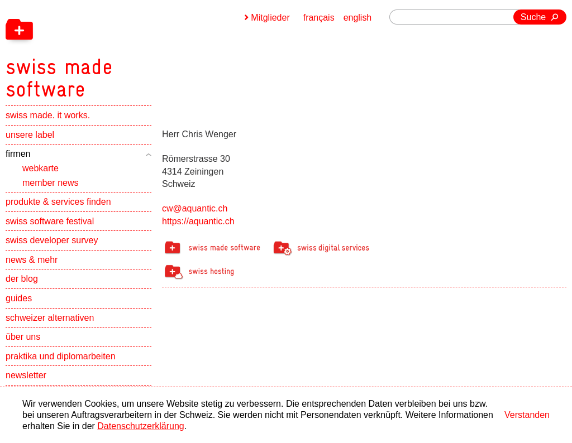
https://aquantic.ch (198, 221)
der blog (22, 279)
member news (50, 182)
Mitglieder (270, 17)
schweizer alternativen (50, 318)
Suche (533, 17)
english (358, 17)
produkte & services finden (58, 202)
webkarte (40, 169)
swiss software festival (50, 222)
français (319, 17)
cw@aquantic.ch (195, 208)
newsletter (26, 376)
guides (19, 299)
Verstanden (527, 415)
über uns (23, 337)
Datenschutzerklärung (140, 426)
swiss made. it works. (48, 116)
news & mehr (32, 260)
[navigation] (117, 50)
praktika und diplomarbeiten (61, 357)
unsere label (30, 135)
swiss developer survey (52, 240)
